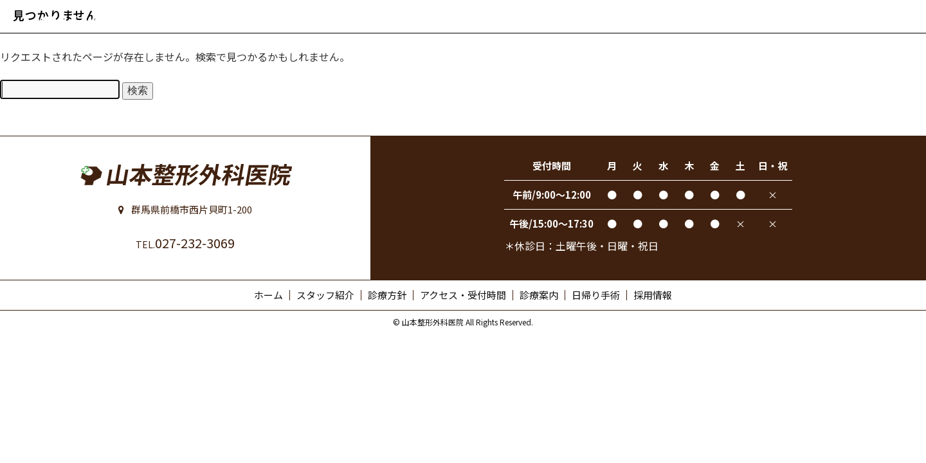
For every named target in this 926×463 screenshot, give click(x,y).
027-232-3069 (185, 242)
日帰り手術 (596, 295)
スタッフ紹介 (325, 295)
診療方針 (387, 295)
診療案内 (539, 295)
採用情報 (652, 295)
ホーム (268, 295)
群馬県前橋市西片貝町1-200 (185, 209)
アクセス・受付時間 (463, 295)
